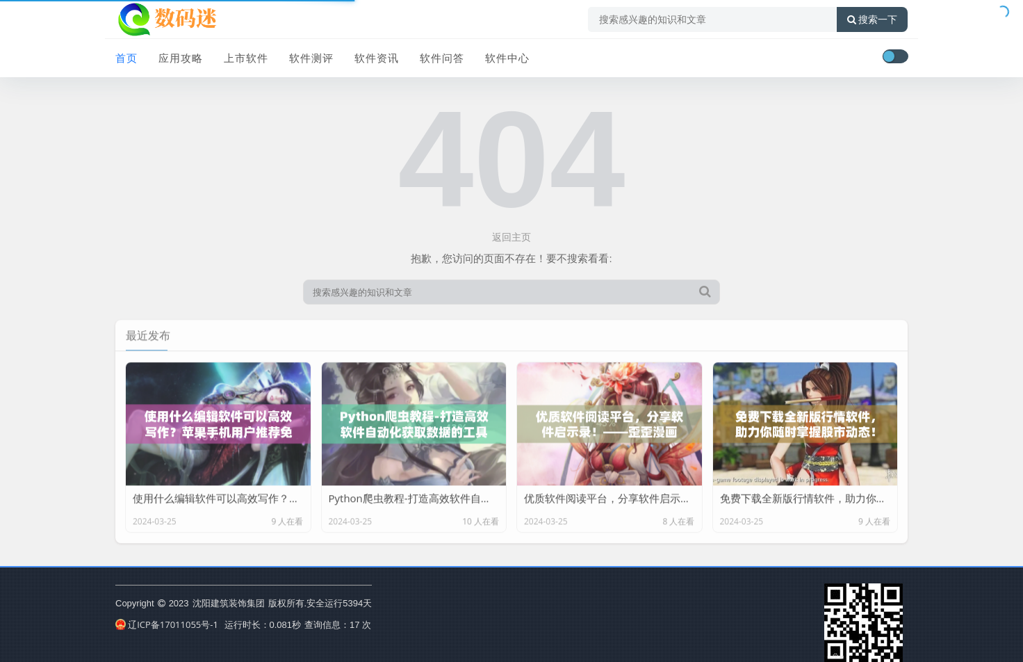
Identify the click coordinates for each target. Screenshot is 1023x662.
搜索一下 (872, 19)
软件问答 (442, 58)
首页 (126, 58)
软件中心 (507, 58)
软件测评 (311, 58)
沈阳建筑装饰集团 (229, 603)
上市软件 (246, 58)
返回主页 (511, 236)
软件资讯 (376, 58)
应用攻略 (180, 58)
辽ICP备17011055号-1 (166, 624)
